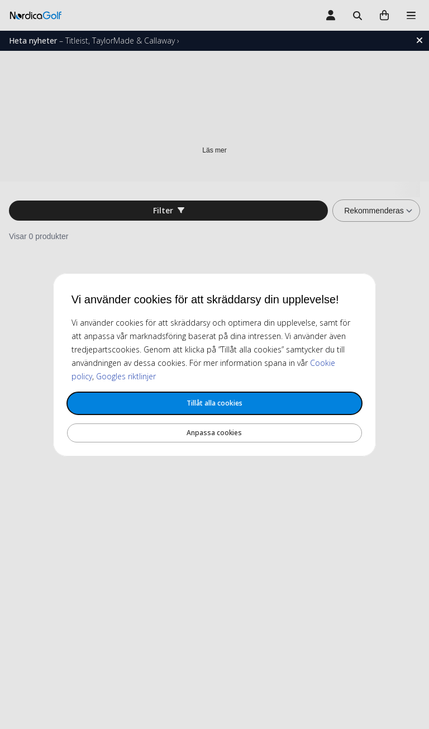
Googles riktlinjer (126, 376)
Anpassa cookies (214, 432)
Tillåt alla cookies (214, 403)
